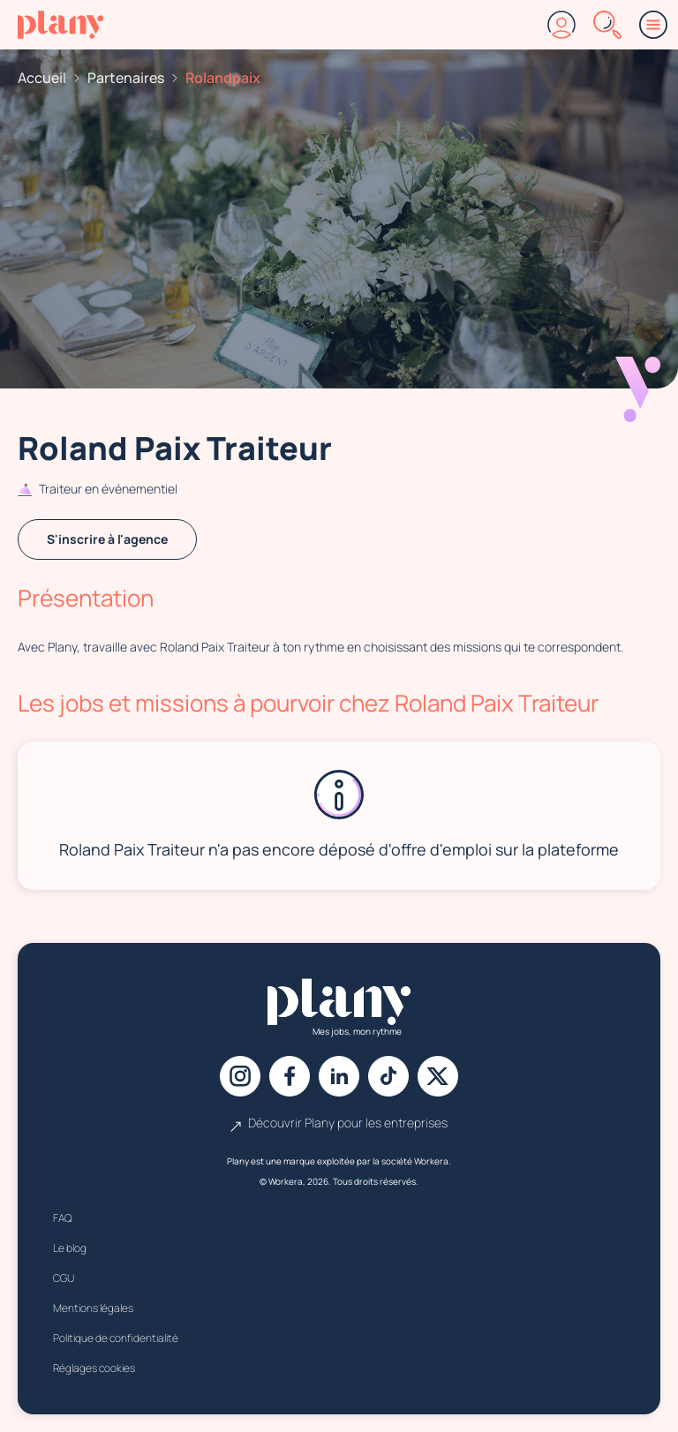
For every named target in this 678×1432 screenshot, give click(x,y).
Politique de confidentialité (115, 1337)
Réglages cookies (94, 1367)
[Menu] (653, 25)
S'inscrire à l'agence (107, 539)
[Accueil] (60, 25)
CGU (63, 1277)
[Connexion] (561, 25)
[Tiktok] (388, 1076)
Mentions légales (93, 1307)
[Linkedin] (339, 1076)
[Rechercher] (607, 25)
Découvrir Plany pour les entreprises (339, 1123)
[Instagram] (240, 1076)
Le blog (70, 1247)
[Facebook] (289, 1076)
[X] (438, 1076)
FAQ (62, 1217)
